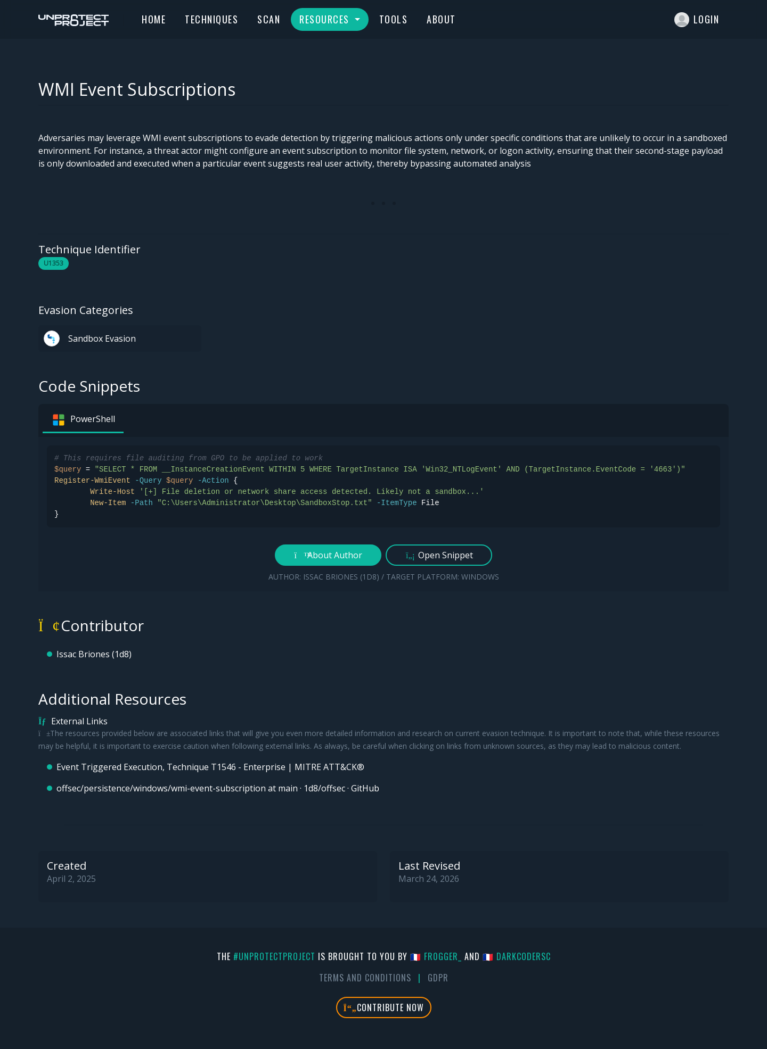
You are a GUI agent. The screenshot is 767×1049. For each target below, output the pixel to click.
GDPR (438, 977)
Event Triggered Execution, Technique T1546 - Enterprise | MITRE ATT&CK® (210, 767)
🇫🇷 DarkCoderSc (517, 956)
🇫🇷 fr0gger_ (436, 956)
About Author (328, 555)
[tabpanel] (383, 514)
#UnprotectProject (274, 956)
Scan (268, 19)
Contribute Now (384, 1007)
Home (154, 19)
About (441, 19)
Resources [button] (325, 19)
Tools (393, 19)
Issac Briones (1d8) (94, 654)
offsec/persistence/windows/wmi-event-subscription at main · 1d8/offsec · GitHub (217, 788)
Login (697, 19)
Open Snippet (439, 555)
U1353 (53, 263)
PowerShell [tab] (83, 419)
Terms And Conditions (365, 977)
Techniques (211, 19)
